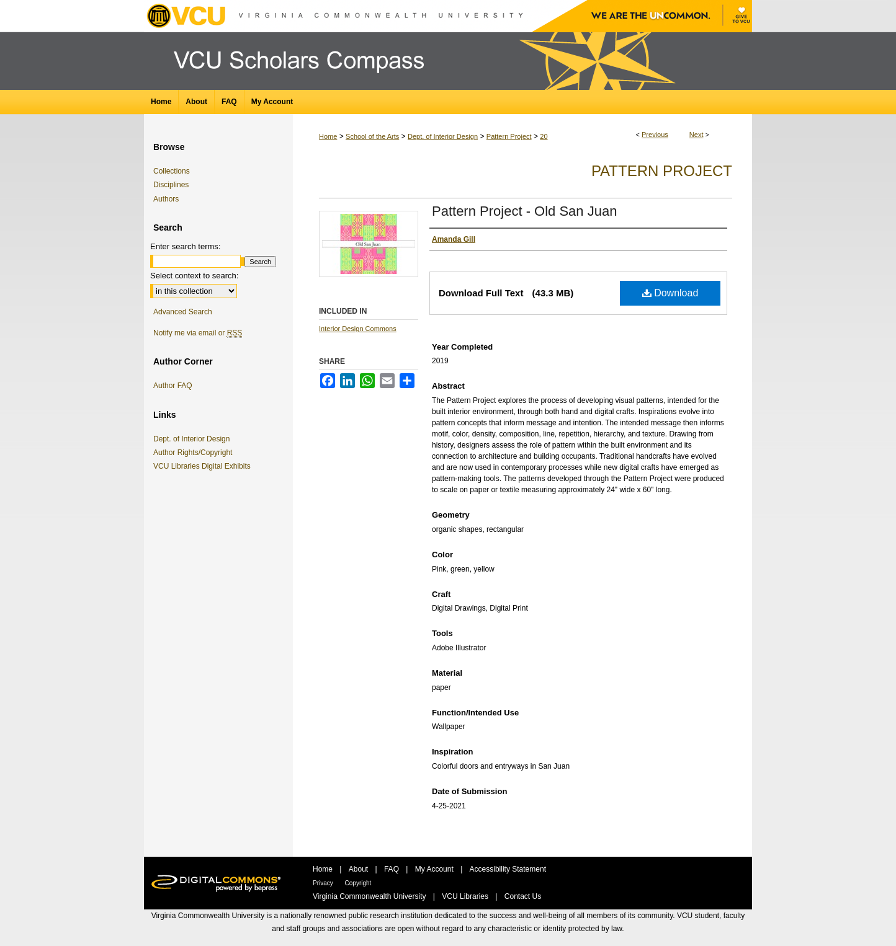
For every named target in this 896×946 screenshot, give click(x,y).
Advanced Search (182, 311)
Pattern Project (509, 136)
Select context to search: (194, 275)
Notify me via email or (197, 333)
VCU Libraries (466, 896)
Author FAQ (172, 385)
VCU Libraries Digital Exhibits (204, 466)
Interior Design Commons (357, 328)
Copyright (358, 883)
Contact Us (522, 896)
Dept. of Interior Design (443, 136)
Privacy (324, 883)
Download (670, 293)
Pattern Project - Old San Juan (524, 211)
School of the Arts (372, 136)
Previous (655, 134)
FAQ (392, 869)
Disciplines (171, 184)
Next (696, 134)
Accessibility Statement (508, 869)
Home (328, 136)
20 (543, 136)
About (359, 869)
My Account (435, 869)
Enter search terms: (185, 246)
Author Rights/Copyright (195, 452)
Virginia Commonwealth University (370, 896)
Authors (166, 199)
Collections (171, 171)
